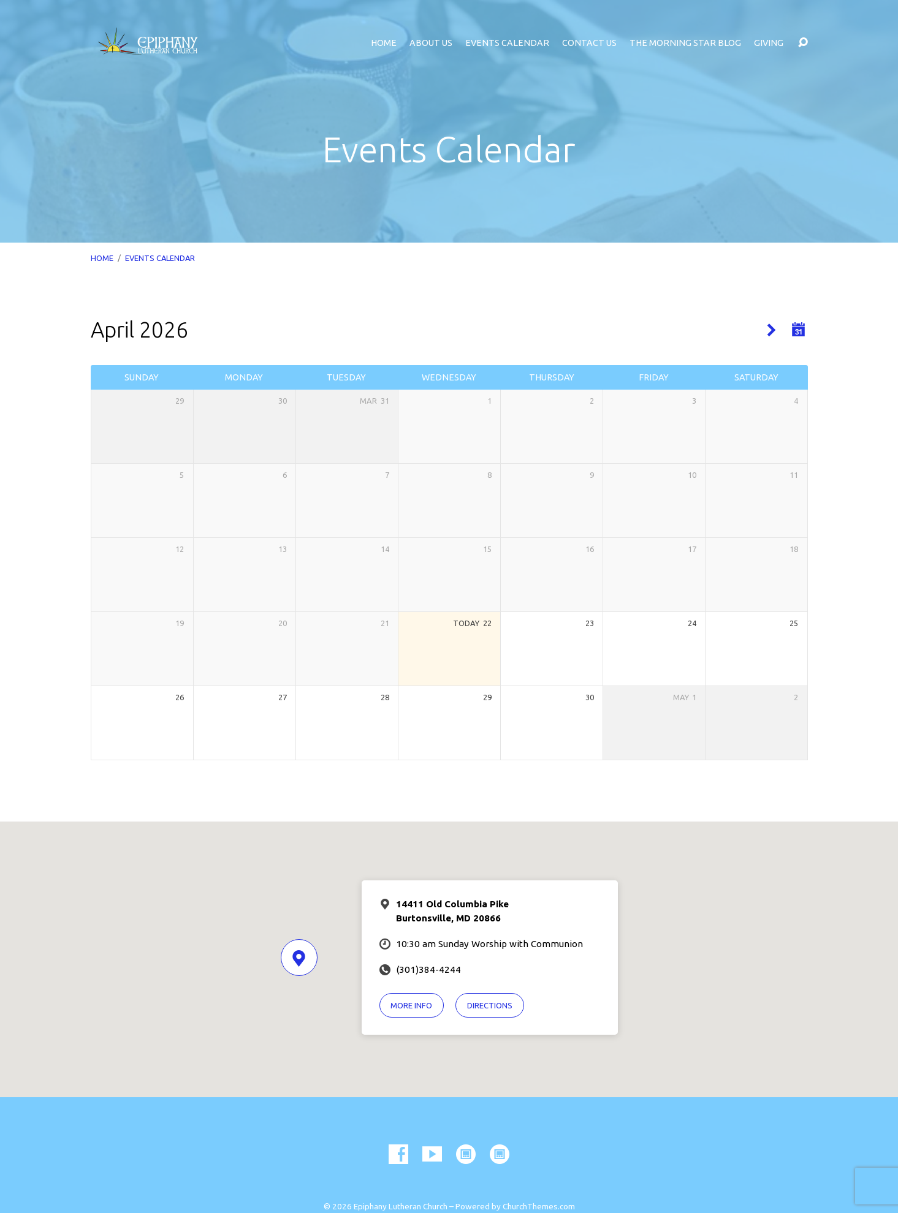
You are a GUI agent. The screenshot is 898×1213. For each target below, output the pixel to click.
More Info (411, 1005)
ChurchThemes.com (539, 1206)
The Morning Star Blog (685, 43)
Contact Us (589, 43)
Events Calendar (507, 43)
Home (384, 43)
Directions (489, 1005)
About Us (430, 43)
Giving (768, 43)
